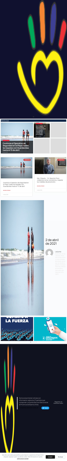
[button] (33, 116)
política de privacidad (22, 458)
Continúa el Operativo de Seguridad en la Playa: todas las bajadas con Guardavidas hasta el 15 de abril (16, 146)
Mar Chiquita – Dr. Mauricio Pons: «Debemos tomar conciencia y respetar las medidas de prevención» (41, 130)
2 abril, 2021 (5, 152)
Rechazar (60, 457)
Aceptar (50, 457)
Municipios (6, 140)
